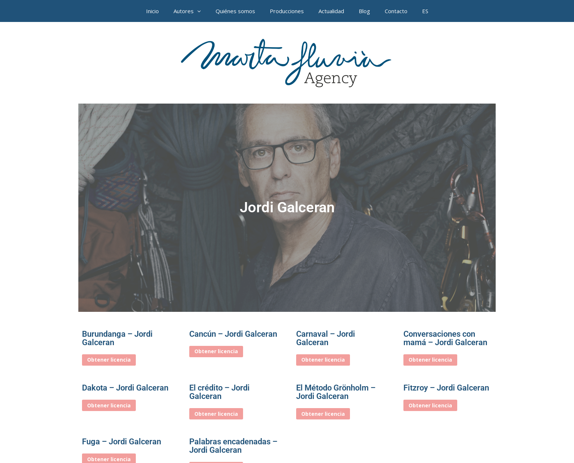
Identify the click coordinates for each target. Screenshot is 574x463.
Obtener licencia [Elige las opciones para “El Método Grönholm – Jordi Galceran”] (323, 413)
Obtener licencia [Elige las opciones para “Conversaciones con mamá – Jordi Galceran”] (430, 359)
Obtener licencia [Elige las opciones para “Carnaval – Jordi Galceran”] (323, 359)
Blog (364, 11)
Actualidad (331, 11)
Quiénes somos (235, 11)
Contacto (396, 11)
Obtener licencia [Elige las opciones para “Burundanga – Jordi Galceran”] (109, 359)
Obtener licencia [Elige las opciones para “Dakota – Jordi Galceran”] (109, 405)
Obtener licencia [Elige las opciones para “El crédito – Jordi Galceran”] (216, 413)
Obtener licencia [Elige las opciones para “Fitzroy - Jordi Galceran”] (430, 405)
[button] (201, 11)
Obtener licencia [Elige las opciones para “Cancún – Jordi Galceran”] (216, 351)
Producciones (287, 11)
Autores (191, 11)
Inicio (152, 11)
